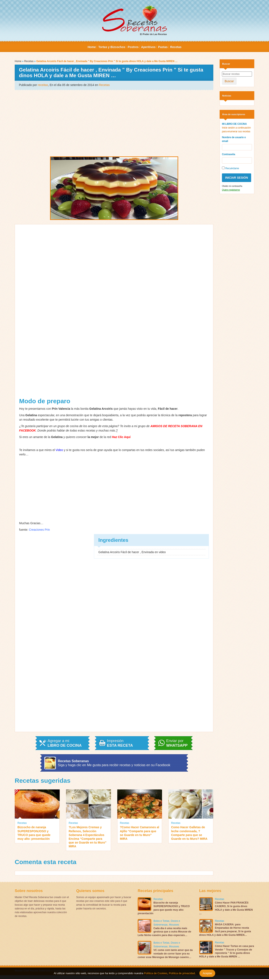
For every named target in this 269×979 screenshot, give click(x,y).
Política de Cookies (155, 973)
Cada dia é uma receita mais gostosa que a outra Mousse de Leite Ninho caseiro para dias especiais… (164, 932)
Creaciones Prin (39, 529)
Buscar (229, 81)
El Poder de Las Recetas (134, 20)
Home (92, 47)
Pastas (162, 47)
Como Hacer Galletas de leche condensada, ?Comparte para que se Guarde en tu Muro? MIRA (189, 833)
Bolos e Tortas (161, 920)
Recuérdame (230, 168)
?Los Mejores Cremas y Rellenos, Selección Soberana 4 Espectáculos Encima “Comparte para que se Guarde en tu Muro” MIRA (88, 837)
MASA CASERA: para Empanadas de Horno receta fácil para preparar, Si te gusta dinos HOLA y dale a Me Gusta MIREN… (225, 929)
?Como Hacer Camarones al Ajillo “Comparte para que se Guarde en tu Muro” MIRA (139, 833)
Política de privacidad (181, 973)
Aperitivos (148, 47)
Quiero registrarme (231, 190)
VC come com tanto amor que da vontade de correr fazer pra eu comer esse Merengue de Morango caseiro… (165, 954)
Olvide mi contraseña (232, 186)
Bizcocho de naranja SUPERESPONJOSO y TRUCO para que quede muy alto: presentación (33, 833)
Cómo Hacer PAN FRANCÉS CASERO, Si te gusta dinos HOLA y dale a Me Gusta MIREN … (226, 908)
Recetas (176, 47)
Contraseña (228, 154)
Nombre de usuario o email (234, 139)
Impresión (120, 743)
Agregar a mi (64, 743)
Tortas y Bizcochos (111, 47)
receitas (43, 85)
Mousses (174, 924)
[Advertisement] (114, 123)
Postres (133, 47)
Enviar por (177, 743)
